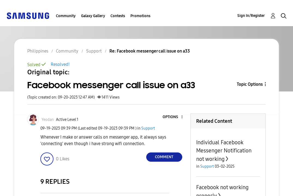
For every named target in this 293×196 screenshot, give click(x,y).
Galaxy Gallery (93, 16)
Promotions (140, 16)
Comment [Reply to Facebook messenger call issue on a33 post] (164, 157)
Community (66, 16)
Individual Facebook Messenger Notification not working (224, 150)
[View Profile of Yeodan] (47, 119)
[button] (46, 159)
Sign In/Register (251, 15)
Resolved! (60, 64)
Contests (117, 16)
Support (148, 128)
